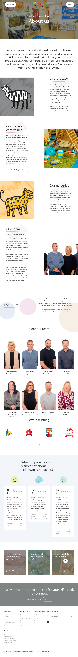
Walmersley (22, 627)
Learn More (39, 445)
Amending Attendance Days (10, 640)
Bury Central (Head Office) (26, 618)
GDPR (38, 651)
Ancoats (22, 614)
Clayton (21, 620)
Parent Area (12, 571)
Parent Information (8, 642)
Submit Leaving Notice (9, 638)
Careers (35, 571)
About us (36, 614)
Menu (70, 4)
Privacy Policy (45, 651)
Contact (35, 622)
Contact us (48, 599)
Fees (5, 634)
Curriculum (36, 616)
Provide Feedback (8, 636)
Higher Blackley (23, 625)
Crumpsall (22, 622)
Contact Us (10, 4)
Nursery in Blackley (24, 616)
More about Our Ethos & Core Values (17, 170)
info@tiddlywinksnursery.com (10, 614)
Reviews (59, 571)
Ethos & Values (37, 618)
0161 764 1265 (35, 599)
